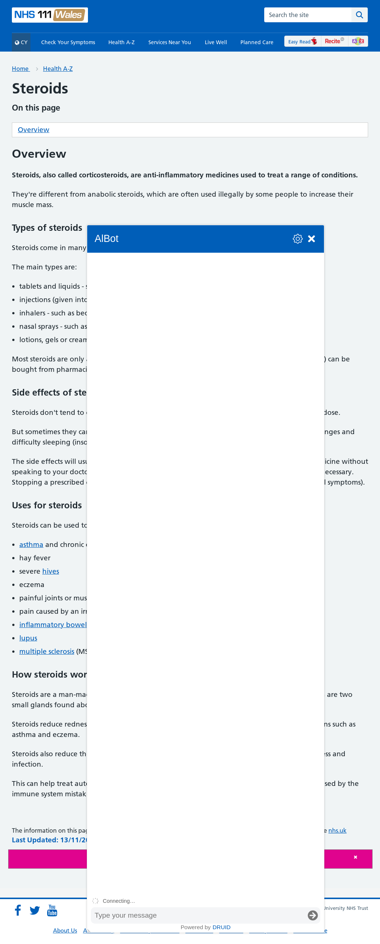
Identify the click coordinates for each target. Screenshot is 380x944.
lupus (28, 638)
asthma (31, 544)
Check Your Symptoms (68, 42)
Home (21, 68)
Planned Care (256, 42)
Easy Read (303, 42)
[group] (205, 574)
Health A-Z (121, 42)
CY (21, 42)
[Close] (361, 857)
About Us (65, 930)
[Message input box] (198, 915)
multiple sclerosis (46, 651)
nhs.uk (337, 830)
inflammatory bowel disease (65, 624)
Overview (33, 129)
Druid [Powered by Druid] (222, 927)
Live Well (216, 42)
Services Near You (169, 42)
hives (50, 571)
